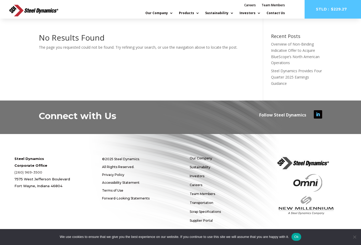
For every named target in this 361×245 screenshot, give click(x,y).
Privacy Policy (113, 175)
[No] (354, 237)
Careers (250, 5)
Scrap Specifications (205, 212)
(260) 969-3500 (28, 172)
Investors (248, 13)
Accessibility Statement (121, 183)
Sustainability (217, 13)
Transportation (201, 203)
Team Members (273, 5)
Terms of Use (112, 190)
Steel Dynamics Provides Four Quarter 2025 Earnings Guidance (296, 77)
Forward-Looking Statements (126, 198)
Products (186, 13)
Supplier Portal (201, 220)
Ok (296, 237)
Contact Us (276, 13)
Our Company (156, 13)
